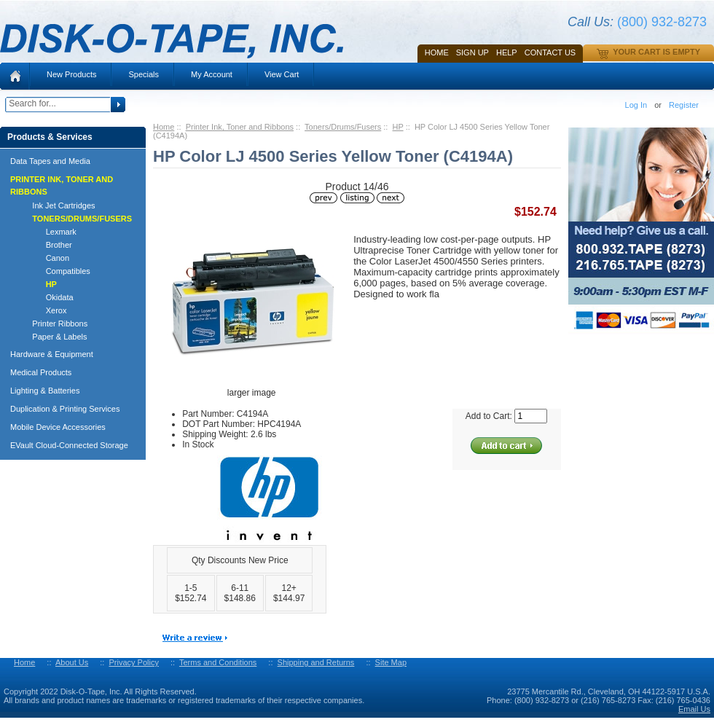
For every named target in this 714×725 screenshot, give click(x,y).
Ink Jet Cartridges (57, 205)
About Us (71, 662)
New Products (71, 74)
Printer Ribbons (53, 323)
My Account (211, 74)
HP (398, 126)
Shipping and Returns (316, 662)
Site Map (391, 662)
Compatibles (54, 271)
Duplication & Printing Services (64, 408)
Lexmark (47, 231)
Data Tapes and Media (50, 161)
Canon (44, 258)
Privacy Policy (133, 662)
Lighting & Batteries (44, 390)
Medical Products (40, 372)
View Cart (281, 74)
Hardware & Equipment (51, 354)
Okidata (46, 297)
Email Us (694, 709)
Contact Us (550, 52)
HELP (506, 52)
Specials (143, 74)
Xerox (42, 310)
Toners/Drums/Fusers (343, 126)
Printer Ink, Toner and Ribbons (240, 126)
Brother (45, 244)
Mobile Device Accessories (58, 427)
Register (684, 105)
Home (437, 52)
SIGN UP (472, 52)
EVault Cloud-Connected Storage (69, 445)
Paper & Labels (53, 336)
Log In (636, 105)
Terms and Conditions (217, 662)
